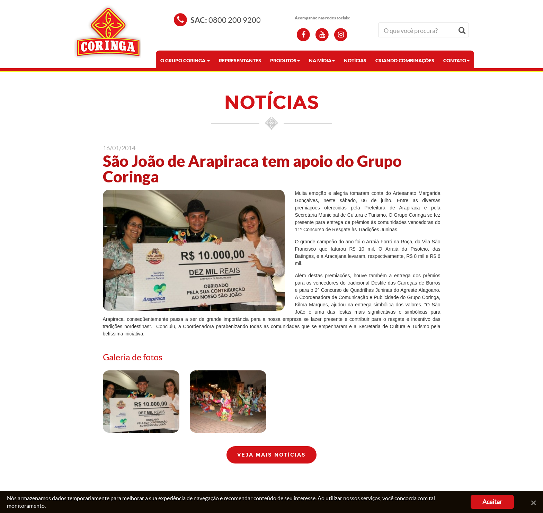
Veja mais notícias (271, 455)
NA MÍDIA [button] (322, 60)
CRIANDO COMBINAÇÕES (404, 60)
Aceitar (492, 501)
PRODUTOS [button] (285, 60)
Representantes (240, 60)
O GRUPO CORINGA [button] (185, 60)
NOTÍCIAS (355, 60)
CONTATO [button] (456, 60)
